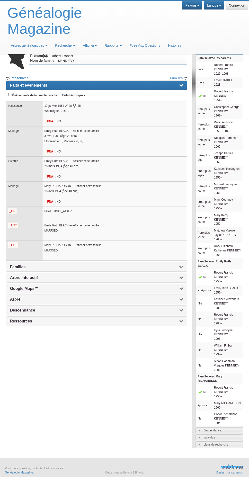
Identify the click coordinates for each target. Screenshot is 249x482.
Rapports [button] (113, 45)
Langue (214, 5)
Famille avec (214, 264)
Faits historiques (71, 95)
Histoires (174, 45)
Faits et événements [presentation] (28, 85)
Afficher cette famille (86, 131)
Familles (176, 78)
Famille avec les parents (214, 58)
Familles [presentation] (18, 267)
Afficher (90, 45)
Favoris (192, 5)
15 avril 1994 (52, 191)
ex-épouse (204, 290)
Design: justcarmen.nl (230, 472)
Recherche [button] (65, 45)
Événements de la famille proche (32, 95)
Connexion (237, 5)
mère (201, 82)
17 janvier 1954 (54, 105)
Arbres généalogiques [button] (29, 45)
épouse (202, 405)
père (201, 69)
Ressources (19, 78)
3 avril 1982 (51, 136)
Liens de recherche (216, 444)
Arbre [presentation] (15, 299)
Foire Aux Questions (145, 45)
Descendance (212, 430)
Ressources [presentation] (21, 321)
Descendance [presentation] (22, 310)
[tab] (219, 430)
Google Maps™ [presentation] (24, 288)
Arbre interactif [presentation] (24, 278)
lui (202, 96)
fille (200, 303)
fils (199, 319)
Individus (209, 437)
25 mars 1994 (53, 166)
